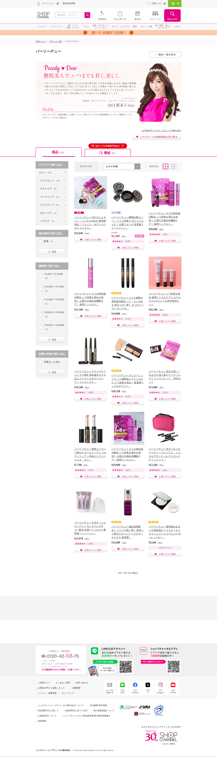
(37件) (128, 319)
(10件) (128, 241)
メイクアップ (50, 205)
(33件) (90, 470)
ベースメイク (50, 197)
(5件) (165, 234)
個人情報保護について (103, 710)
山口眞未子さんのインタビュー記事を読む (161, 130)
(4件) (165, 470)
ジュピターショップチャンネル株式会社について (61, 705)
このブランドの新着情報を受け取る (159, 137)
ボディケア (49, 213)
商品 (58, 152)
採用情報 (42, 721)
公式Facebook (135, 691)
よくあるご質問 (63, 683)
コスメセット (50, 180)
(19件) (90, 544)
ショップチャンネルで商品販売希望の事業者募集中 (86, 716)
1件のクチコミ (165, 548)
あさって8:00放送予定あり (107, 146)
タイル (165, 166)
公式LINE (122, 691)
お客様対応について (47, 716)
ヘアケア (47, 221)
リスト (174, 166)
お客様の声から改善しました (51, 688)
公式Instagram (160, 691)
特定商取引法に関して (48, 710)
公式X (148, 691)
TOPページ (41, 41)
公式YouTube (173, 691)
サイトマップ (68, 693)
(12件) (165, 392)
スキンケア (49, 188)
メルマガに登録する (109, 691)
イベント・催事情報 (47, 693)
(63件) (128, 396)
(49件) (90, 392)
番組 (110, 153)
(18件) (165, 315)
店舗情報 (76, 688)
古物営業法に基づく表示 (76, 710)
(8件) (128, 470)
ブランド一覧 (55, 41)
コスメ (46, 172)
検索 (54, 251)
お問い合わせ (81, 683)
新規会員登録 (69, 3)
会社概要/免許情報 (98, 705)
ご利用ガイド (44, 683)
